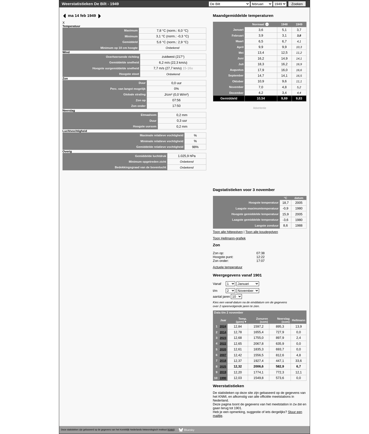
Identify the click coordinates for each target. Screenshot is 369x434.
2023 (223, 337)
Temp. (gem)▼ (241, 320)
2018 (223, 360)
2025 (223, 366)
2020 (223, 349)
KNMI (171, 429)
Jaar (223, 320)
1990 (223, 378)
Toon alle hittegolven (228, 232)
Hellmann (298, 320)
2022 (223, 343)
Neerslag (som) (283, 320)
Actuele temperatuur (227, 267)
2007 (223, 355)
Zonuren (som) (262, 320)
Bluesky (186, 430)
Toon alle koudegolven (261, 232)
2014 (223, 332)
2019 (223, 372)
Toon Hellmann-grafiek (229, 238)
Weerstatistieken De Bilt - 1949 (90, 4)
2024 (223, 326)
